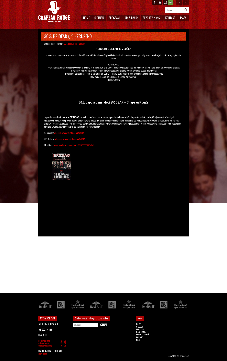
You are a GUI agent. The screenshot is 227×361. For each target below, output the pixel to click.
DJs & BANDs (131, 17)
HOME (86, 17)
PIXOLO (184, 356)
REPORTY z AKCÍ (152, 17)
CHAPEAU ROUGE (54, 11)
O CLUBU (99, 17)
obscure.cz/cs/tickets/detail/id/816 (70, 139)
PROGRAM (114, 17)
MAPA (183, 17)
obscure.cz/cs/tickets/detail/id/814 (69, 133)
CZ (179, 2)
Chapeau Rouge (49, 43)
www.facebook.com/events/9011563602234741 (74, 145)
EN (185, 2)
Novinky (59, 43)
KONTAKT (170, 17)
